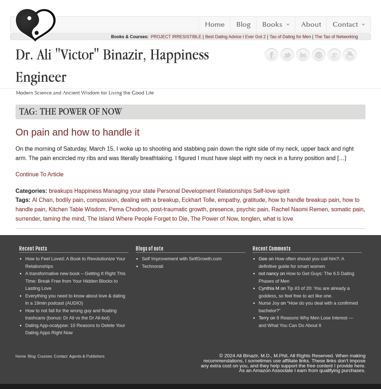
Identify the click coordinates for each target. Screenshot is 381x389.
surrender (28, 219)
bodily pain (70, 200)
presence (221, 209)
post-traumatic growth (178, 209)
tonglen (250, 219)
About (311, 24)
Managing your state (129, 191)
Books (272, 24)
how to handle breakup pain (304, 200)
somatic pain (347, 209)
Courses (45, 356)
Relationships (234, 191)
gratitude (254, 200)
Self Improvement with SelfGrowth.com (182, 258)
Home (215, 24)
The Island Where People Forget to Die (137, 219)
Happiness (88, 191)
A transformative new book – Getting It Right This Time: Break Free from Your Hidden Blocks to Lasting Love (75, 281)
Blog (243, 24)
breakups (61, 191)
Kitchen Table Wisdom (77, 209)
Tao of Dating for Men (290, 36)
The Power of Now (214, 219)
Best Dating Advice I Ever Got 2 (235, 36)
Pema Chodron (128, 209)
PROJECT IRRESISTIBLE (176, 36)
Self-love (264, 191)
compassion (102, 200)
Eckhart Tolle (197, 200)
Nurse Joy (269, 303)
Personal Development (186, 191)
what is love (278, 219)
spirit (283, 191)
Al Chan (42, 200)
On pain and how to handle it (78, 132)
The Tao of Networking (336, 36)
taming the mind (63, 219)
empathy (229, 200)
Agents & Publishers (87, 356)
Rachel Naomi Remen (299, 209)
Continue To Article (40, 174)
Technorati (152, 266)
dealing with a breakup (149, 200)
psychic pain (252, 209)
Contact (345, 24)
